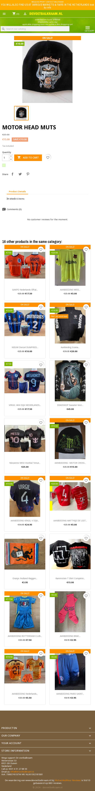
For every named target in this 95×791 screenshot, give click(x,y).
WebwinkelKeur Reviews (68, 780)
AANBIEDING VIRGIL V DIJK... (25, 520)
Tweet (20, 174)
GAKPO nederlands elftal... (25, 289)
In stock (11, 198)
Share (12, 174)
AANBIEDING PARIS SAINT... (70, 693)
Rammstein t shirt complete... (70, 578)
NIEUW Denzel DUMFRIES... (25, 347)
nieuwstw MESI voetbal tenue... (24, 462)
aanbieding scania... (70, 347)
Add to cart (28, 158)
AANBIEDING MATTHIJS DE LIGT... (70, 520)
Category (89, 28)
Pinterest (28, 174)
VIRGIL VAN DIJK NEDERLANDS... (25, 405)
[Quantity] (5, 157)
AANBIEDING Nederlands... (25, 693)
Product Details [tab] (17, 191)
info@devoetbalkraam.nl (22, 771)
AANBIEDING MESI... (70, 289)
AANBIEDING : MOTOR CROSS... (70, 462)
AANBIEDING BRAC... (70, 636)
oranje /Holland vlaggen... (25, 578)
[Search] (34, 28)
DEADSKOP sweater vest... (70, 405)
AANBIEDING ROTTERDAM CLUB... (25, 636)
